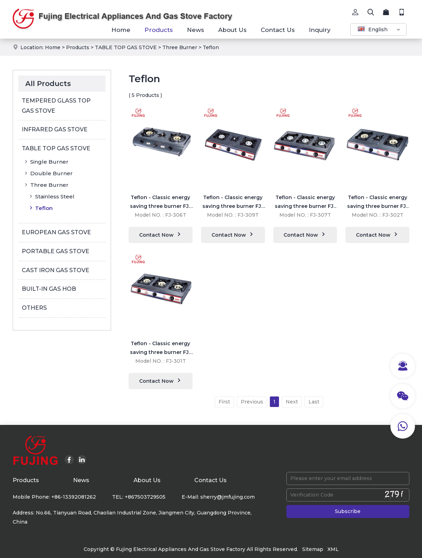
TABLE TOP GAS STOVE (126, 47)
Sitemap (312, 549)
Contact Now (160, 234)
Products (158, 29)
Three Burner (179, 47)
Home (120, 29)
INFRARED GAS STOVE (54, 129)
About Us (232, 29)
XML (333, 549)
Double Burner (48, 173)
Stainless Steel (51, 196)
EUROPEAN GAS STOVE (56, 232)
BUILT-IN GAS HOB (49, 288)
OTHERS (34, 307)
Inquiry (320, 29)
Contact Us (278, 29)
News (195, 29)
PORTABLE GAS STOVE (55, 251)
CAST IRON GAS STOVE (55, 270)
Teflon (211, 47)
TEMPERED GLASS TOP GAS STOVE (56, 105)
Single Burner (46, 161)
